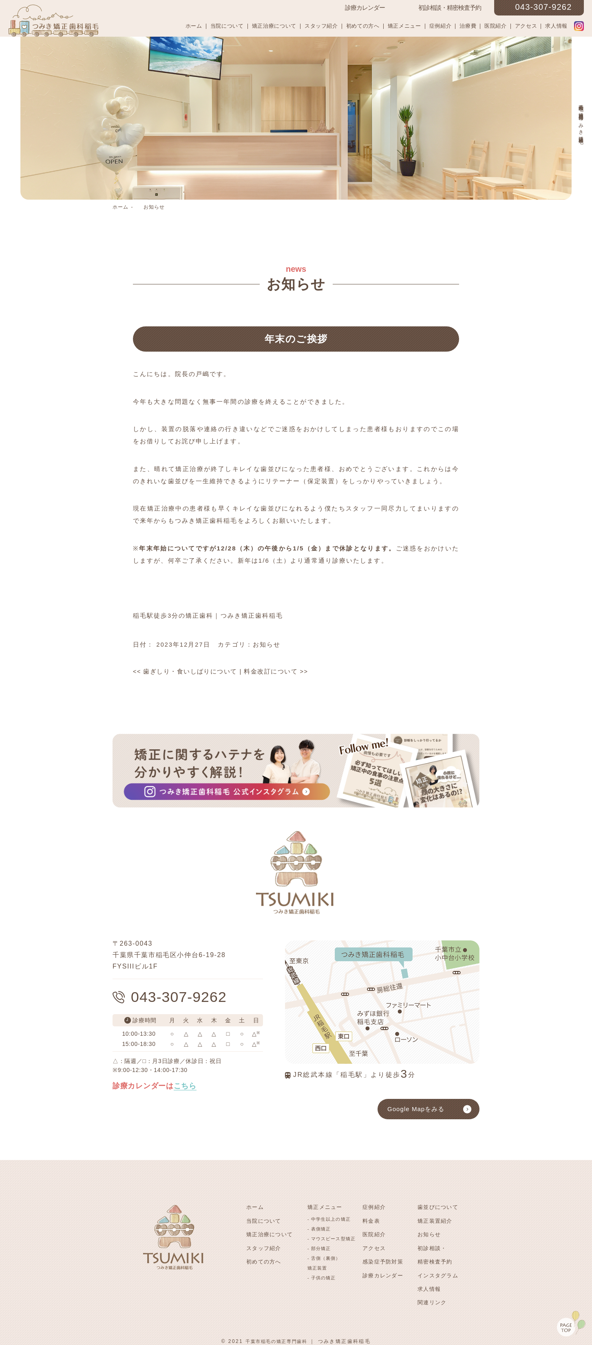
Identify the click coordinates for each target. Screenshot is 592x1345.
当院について (227, 26)
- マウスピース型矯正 (331, 1237)
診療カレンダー (382, 1272)
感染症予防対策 (382, 1259)
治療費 (467, 26)
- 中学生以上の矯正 (329, 1218)
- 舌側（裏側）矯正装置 (324, 1262)
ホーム (194, 26)
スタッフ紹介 (321, 26)
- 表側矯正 (319, 1228)
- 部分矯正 (319, 1247)
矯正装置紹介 (435, 1220)
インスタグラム (437, 1272)
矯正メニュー (404, 26)
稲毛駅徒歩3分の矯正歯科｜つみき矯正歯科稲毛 (208, 615)
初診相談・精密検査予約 (435, 1252)
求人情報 (556, 26)
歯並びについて (437, 1207)
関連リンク (432, 1298)
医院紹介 (495, 26)
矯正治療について (274, 26)
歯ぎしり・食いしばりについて (185, 671)
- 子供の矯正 (321, 1277)
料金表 (371, 1220)
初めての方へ (363, 26)
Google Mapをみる (415, 1108)
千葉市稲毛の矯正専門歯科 (276, 1336)
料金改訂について (277, 671)
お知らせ (154, 207)
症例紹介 (440, 26)
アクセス (526, 26)
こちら (185, 1087)
